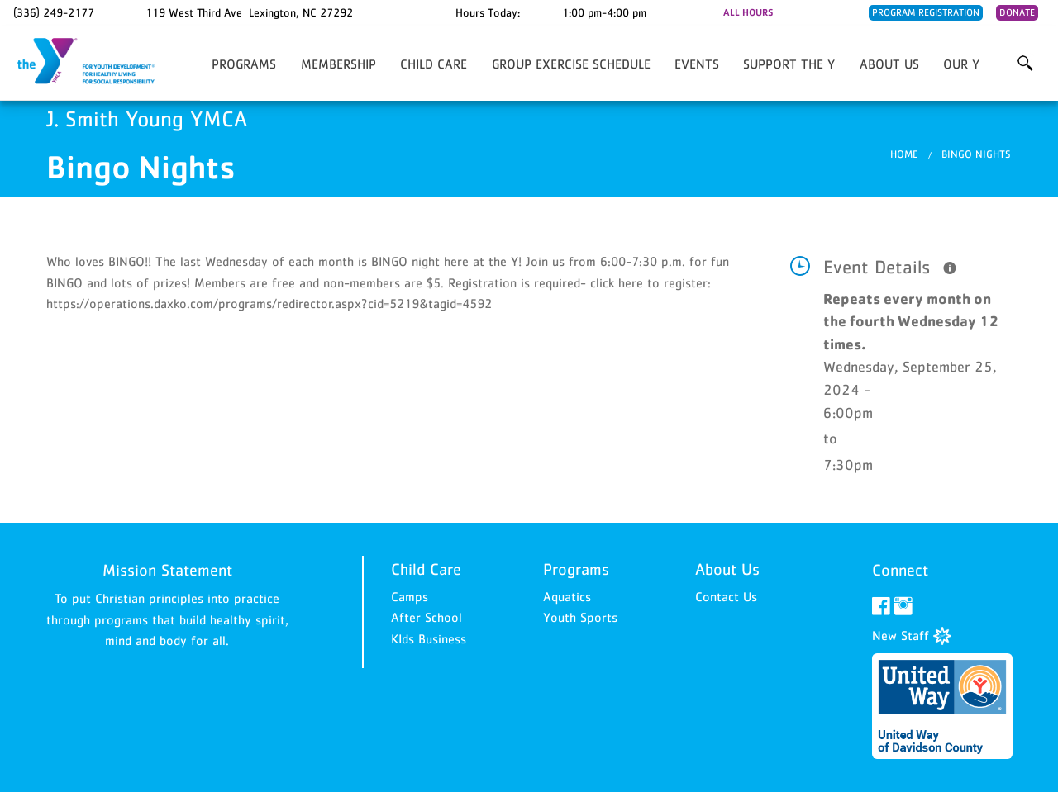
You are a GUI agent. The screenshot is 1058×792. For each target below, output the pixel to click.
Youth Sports (580, 616)
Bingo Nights (976, 154)
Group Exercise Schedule (571, 63)
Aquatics (567, 596)
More (1025, 63)
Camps (409, 596)
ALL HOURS (748, 12)
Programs (244, 63)
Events (696, 63)
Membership (338, 63)
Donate (1017, 12)
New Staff (911, 635)
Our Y (961, 63)
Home (904, 154)
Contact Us (726, 596)
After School (426, 616)
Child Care (433, 63)
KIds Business (428, 638)
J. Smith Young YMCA (96, 62)
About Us (889, 63)
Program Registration (925, 12)
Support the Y (789, 63)
